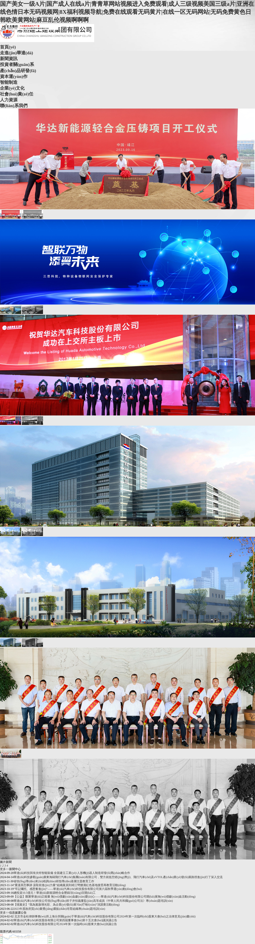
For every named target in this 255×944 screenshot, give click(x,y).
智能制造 (8, 82)
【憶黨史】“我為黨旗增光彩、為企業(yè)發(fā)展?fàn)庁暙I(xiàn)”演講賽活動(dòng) (67, 904)
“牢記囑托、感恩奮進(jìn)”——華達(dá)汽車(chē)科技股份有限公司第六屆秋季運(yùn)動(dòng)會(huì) (78, 888)
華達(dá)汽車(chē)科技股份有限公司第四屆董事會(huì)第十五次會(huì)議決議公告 (65, 920)
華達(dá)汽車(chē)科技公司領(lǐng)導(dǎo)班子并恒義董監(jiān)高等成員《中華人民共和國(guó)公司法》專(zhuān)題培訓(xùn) (93, 900)
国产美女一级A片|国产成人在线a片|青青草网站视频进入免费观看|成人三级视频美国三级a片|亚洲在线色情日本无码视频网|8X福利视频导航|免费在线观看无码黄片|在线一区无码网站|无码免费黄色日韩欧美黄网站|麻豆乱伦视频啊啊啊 (127, 12)
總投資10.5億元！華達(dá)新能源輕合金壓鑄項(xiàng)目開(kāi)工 (55, 892)
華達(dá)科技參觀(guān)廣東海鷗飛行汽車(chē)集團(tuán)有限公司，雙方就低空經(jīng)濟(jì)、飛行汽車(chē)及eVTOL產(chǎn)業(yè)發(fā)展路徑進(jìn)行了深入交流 (118, 877)
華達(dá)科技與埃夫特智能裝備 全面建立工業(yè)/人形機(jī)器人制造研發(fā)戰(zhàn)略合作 (72, 872)
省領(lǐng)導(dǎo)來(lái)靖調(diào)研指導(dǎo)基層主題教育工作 (53, 881)
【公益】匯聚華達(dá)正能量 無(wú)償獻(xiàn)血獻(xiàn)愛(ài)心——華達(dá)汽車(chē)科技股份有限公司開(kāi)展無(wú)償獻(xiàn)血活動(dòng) (104, 896)
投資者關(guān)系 (17, 64)
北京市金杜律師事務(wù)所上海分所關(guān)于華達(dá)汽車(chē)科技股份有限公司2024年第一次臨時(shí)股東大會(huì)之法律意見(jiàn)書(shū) (105, 916)
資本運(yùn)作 (14, 76)
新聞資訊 (8, 58)
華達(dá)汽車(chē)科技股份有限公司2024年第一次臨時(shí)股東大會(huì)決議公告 (65, 924)
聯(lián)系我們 (14, 105)
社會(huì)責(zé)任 (16, 94)
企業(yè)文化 (12, 88)
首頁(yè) (8, 47)
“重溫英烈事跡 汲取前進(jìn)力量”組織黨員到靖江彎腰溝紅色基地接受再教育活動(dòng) (69, 885)
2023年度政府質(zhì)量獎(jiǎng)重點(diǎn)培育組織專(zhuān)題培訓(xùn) (59, 908)
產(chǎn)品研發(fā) (18, 70)
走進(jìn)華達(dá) (16, 52)
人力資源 (8, 99)
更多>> (4, 869)
